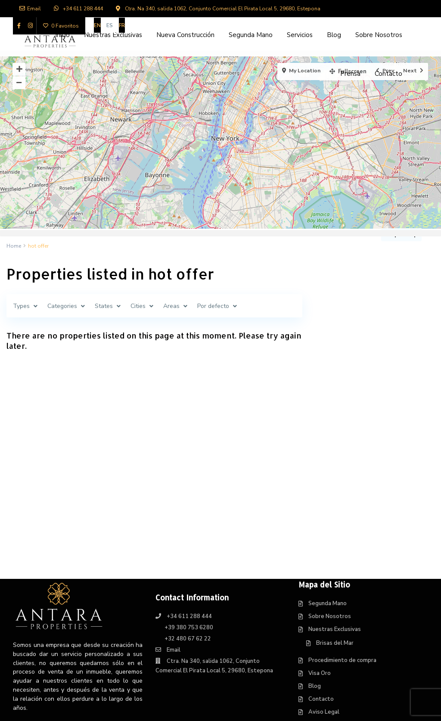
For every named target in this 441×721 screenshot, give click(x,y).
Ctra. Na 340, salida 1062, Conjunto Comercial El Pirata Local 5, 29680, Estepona (222, 8)
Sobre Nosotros (378, 35)
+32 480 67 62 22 (188, 540)
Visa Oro (319, 574)
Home (13, 245)
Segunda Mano (251, 35)
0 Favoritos (61, 25)
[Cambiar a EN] (97, 25)
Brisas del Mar (335, 544)
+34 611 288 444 (83, 8)
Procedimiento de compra (342, 561)
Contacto (388, 73)
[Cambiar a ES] (109, 25)
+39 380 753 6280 (189, 528)
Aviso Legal (323, 613)
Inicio (62, 35)
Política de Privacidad (336, 626)
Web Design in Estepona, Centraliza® (270, 708)
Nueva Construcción (185, 35)
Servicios (300, 35)
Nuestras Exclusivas (113, 35)
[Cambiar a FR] (122, 25)
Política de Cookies (334, 639)
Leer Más (29, 631)
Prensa (350, 73)
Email (30, 8)
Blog (334, 35)
